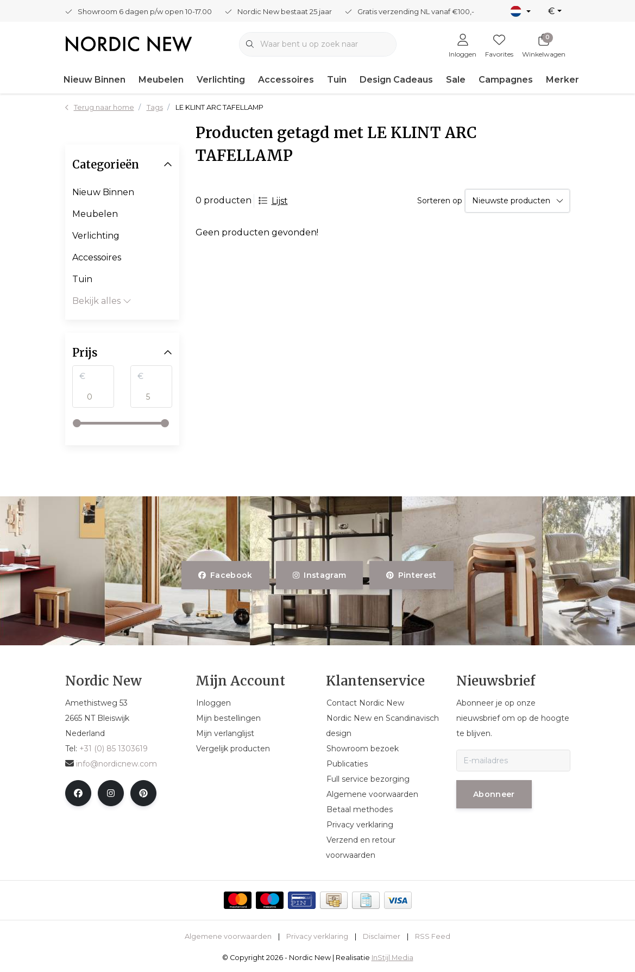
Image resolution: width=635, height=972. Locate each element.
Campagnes (506, 79)
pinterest (411, 575)
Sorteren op (439, 200)
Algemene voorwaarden (228, 936)
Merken (563, 79)
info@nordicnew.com (111, 764)
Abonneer (494, 794)
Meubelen (161, 79)
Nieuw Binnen (94, 79)
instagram (319, 575)
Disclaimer (381, 936)
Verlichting (221, 79)
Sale (456, 79)
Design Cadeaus (396, 79)
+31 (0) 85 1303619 (113, 748)
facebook (225, 575)
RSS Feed (432, 936)
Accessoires (286, 79)
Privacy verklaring (317, 936)
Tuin (337, 79)
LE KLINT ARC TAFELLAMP (219, 107)
